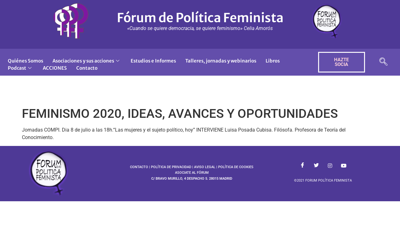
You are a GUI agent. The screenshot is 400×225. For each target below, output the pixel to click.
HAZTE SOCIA (341, 62)
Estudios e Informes (153, 61)
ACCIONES (55, 68)
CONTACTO (139, 167)
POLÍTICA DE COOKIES (235, 167)
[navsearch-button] (383, 62)
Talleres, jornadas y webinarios (220, 61)
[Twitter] (316, 165)
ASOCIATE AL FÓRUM (192, 173)
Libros (273, 61)
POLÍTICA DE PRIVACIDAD (171, 167)
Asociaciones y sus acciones (85, 61)
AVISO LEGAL (204, 167)
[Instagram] (330, 165)
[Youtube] (343, 165)
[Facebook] (302, 165)
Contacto (87, 68)
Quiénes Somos (25, 61)
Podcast (20, 68)
